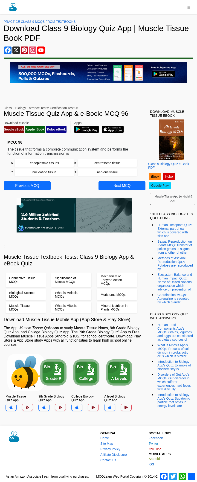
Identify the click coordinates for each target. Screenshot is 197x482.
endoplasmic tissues (44, 163)
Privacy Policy (110, 449)
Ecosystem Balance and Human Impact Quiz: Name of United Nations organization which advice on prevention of (174, 282)
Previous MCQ (27, 186)
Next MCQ (122, 186)
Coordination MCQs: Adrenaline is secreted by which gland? (173, 298)
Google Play (160, 185)
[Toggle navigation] (188, 7)
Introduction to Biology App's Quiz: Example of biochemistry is (174, 365)
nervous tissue (107, 172)
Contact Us (108, 460)
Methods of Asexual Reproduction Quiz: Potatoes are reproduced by (175, 263)
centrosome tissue (107, 163)
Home (104, 438)
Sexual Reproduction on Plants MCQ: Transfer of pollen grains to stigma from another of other (174, 247)
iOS (151, 464)
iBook (155, 176)
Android (154, 459)
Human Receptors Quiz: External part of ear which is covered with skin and (174, 230)
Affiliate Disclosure (113, 454)
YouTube (155, 449)
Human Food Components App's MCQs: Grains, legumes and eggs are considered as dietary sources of (175, 332)
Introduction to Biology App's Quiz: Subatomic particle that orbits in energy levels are (173, 400)
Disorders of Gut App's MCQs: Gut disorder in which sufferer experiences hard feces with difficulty (174, 382)
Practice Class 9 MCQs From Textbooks (39, 21)
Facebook (156, 438)
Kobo (169, 176)
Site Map (106, 443)
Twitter (153, 443)
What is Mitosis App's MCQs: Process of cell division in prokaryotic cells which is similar (173, 350)
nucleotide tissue (44, 172)
